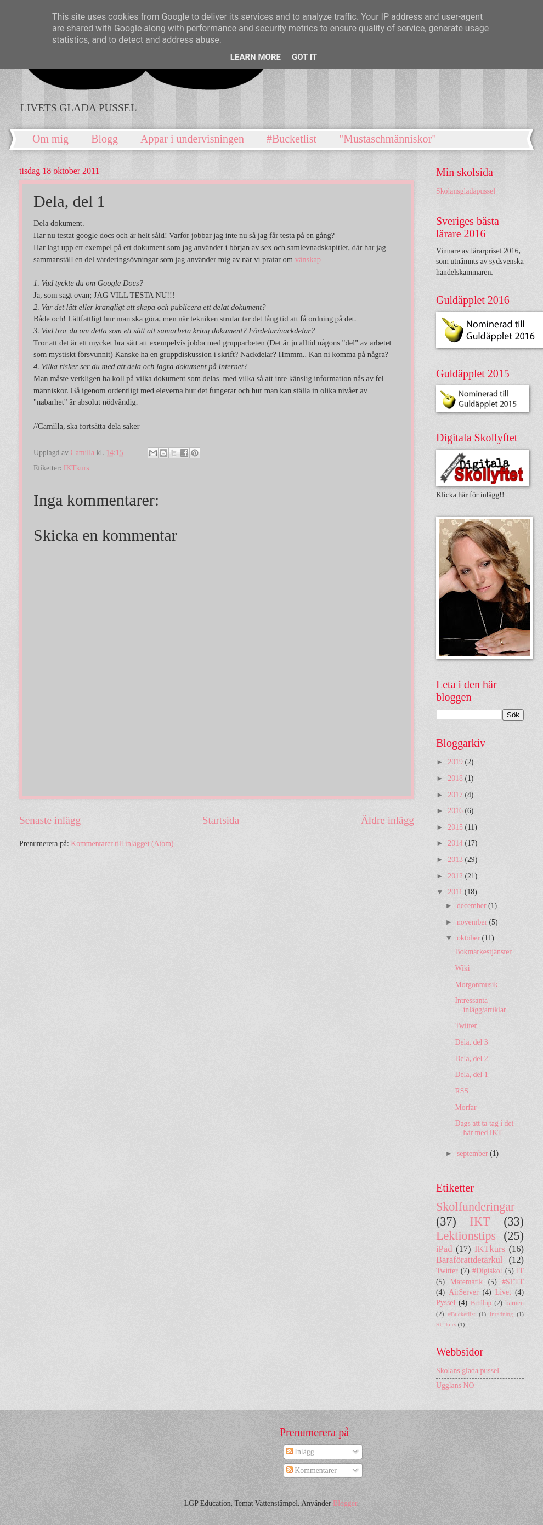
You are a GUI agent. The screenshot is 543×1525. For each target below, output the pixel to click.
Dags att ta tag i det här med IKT (484, 1128)
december (472, 906)
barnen (514, 1303)
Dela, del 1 (471, 1074)
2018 (456, 778)
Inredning (501, 1314)
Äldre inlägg (387, 820)
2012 (456, 876)
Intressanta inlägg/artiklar (480, 1005)
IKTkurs (76, 468)
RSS (461, 1091)
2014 (456, 843)
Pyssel (445, 1303)
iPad (444, 1249)
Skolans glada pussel (467, 1371)
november (473, 922)
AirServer (463, 1292)
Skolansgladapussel (465, 191)
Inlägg (300, 1452)
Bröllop (481, 1303)
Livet (503, 1292)
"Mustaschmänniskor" (387, 139)
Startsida (221, 820)
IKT (480, 1221)
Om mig (50, 139)
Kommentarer (311, 1470)
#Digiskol (487, 1271)
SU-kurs (446, 1324)
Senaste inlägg (50, 820)
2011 (456, 892)
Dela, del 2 (471, 1059)
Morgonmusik (476, 984)
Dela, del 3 (471, 1042)
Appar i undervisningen (192, 139)
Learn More (255, 57)
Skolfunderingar (475, 1207)
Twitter (466, 1026)
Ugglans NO (455, 1385)
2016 (456, 811)
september (473, 1153)
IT (520, 1271)
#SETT (513, 1282)
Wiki (462, 968)
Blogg (104, 139)
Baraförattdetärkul (469, 1260)
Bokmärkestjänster (483, 952)
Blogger (345, 1503)
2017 (456, 795)
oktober (469, 938)
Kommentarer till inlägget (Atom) (122, 844)
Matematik (466, 1282)
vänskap (308, 259)
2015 (456, 827)
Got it (304, 57)
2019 (456, 762)
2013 (456, 859)
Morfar (465, 1107)
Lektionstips (466, 1236)
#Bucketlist (291, 139)
